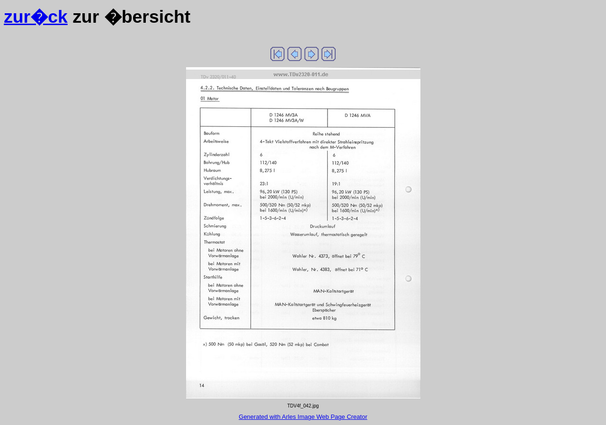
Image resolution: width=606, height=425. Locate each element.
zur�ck (36, 17)
